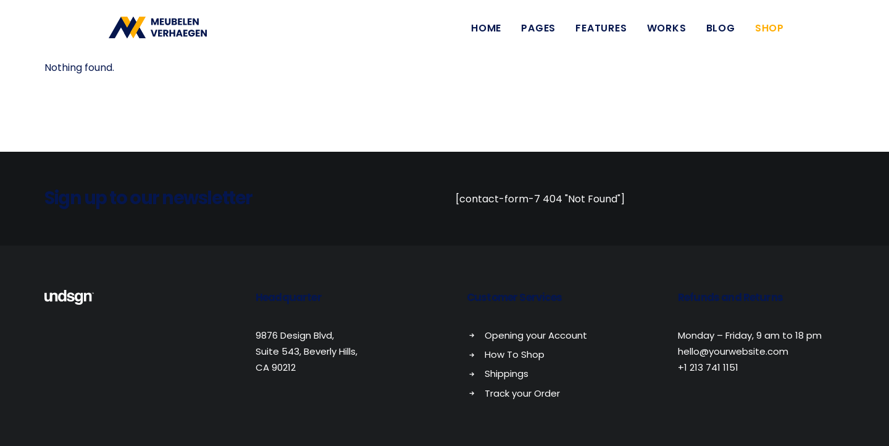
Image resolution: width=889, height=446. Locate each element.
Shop (769, 32)
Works (667, 32)
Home (486, 32)
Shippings (506, 373)
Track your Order (522, 393)
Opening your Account (536, 335)
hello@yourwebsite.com (733, 351)
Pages (538, 32)
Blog (720, 32)
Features (601, 32)
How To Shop (515, 354)
